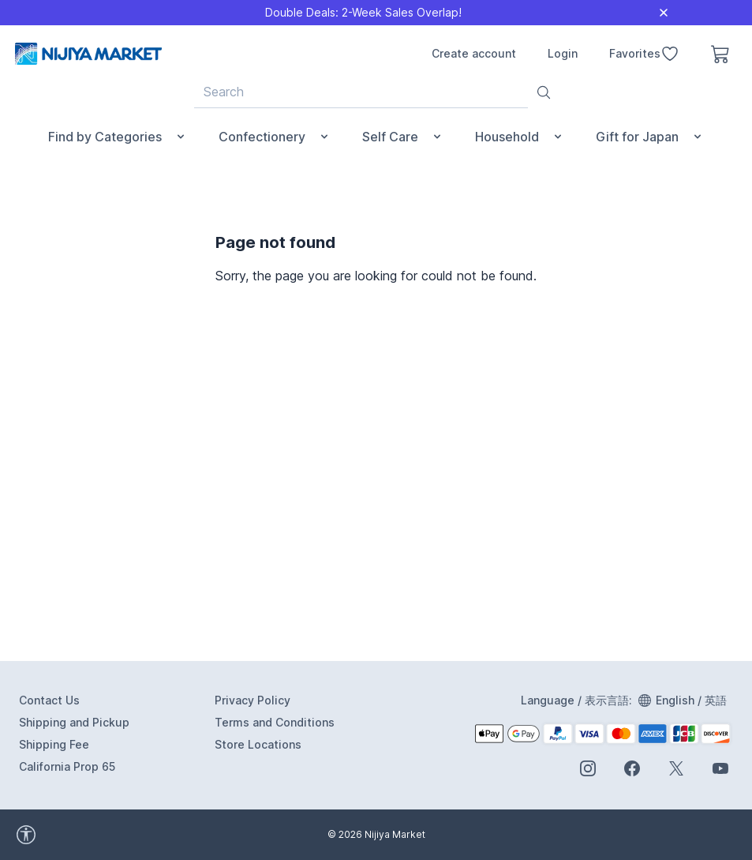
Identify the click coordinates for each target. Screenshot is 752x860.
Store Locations (258, 744)
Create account (474, 53)
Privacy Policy (252, 700)
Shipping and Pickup (74, 722)
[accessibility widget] (95, 835)
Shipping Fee (54, 744)
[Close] (663, 12)
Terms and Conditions (275, 722)
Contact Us (49, 700)
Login (563, 53)
